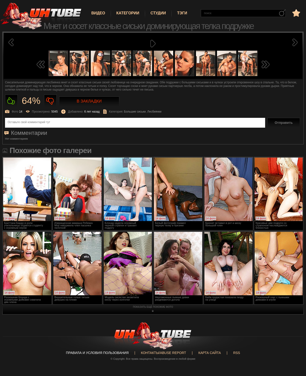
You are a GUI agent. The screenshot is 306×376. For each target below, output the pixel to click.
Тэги (182, 13)
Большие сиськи (135, 111)
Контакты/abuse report (163, 353)
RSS (236, 353)
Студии (158, 13)
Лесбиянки (154, 111)
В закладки (89, 101)
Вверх (295, 354)
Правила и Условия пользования (97, 353)
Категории (127, 13)
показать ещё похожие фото (153, 307)
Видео (98, 13)
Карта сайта (209, 353)
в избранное (295, 13)
